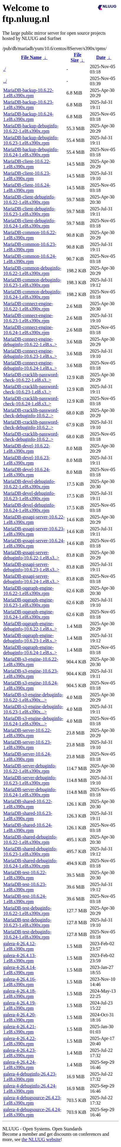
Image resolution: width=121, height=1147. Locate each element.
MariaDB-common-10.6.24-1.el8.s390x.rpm (29, 259)
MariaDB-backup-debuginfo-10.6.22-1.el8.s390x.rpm (31, 128)
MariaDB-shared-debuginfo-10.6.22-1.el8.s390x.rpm (30, 839)
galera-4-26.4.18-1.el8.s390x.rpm (19, 993)
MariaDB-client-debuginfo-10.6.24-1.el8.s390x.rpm (29, 223)
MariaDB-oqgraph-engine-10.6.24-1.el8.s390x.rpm (28, 614)
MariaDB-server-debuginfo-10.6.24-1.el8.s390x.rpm (29, 792)
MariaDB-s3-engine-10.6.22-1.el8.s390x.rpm (30, 662)
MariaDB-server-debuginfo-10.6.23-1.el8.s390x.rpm (29, 780)
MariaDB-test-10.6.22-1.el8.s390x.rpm (25, 875)
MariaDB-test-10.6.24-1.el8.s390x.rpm (25, 899)
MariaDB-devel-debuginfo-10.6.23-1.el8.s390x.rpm (29, 496)
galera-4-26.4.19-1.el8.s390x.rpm (19, 1005)
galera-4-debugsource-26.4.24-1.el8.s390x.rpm (32, 1112)
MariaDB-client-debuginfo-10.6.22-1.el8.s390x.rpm (29, 199)
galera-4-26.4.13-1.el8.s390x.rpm (19, 958)
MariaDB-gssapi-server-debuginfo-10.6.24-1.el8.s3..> (31, 579)
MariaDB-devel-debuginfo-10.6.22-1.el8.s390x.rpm (29, 484)
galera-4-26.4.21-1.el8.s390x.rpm (19, 1029)
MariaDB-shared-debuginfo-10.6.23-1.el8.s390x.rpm (30, 851)
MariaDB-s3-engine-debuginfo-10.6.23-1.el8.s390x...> (33, 709)
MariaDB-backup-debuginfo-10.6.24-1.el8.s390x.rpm (31, 152)
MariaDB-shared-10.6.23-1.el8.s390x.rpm (27, 816)
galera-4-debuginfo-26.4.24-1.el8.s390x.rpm (30, 1088)
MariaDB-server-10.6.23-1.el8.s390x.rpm (27, 745)
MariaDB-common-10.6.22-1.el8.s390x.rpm (29, 235)
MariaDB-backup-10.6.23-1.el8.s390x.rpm (28, 105)
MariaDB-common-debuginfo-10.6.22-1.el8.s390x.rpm (32, 270)
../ (5, 81)
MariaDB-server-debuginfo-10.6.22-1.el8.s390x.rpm (29, 768)
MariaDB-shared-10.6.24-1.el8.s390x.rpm (27, 828)
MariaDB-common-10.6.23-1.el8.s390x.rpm (29, 247)
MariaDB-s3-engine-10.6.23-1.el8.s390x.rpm (30, 673)
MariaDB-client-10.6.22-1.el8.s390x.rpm (26, 164)
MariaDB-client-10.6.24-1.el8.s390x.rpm (26, 188)
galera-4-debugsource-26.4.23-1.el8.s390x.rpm (32, 1100)
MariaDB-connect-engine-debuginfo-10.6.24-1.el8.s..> (30, 365)
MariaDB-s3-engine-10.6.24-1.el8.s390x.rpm (30, 685)
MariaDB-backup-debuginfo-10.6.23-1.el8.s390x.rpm (31, 140)
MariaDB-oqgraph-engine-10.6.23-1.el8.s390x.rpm (28, 602)
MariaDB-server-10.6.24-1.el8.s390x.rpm (27, 756)
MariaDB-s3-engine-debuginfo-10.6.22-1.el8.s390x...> (33, 697)
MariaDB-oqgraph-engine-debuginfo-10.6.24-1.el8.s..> (30, 650)
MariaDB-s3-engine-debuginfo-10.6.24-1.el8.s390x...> (33, 721)
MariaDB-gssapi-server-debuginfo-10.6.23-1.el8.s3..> (31, 567)
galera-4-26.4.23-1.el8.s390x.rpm (19, 1053)
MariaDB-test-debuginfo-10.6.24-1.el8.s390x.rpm (27, 934)
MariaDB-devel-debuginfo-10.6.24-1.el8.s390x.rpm (29, 508)
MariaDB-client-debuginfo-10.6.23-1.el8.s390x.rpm (29, 211)
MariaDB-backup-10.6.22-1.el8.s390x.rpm (28, 93)
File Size (76, 57)
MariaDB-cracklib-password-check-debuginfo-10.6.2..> (31, 413)
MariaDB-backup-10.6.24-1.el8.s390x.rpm (28, 116)
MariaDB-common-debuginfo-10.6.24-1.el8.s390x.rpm (32, 294)
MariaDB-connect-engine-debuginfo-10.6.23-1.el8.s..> (30, 353)
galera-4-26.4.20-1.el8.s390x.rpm (19, 1017)
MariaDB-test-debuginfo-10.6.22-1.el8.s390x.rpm (27, 911)
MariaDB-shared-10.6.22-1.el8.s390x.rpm (27, 804)
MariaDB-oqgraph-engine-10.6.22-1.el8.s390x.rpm (28, 591)
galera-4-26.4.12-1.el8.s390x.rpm (19, 946)
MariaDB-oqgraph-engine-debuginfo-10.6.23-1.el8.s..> (30, 638)
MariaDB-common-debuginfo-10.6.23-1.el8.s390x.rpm (32, 282)
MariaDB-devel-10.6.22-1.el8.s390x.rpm (26, 448)
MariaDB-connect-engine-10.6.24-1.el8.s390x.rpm (28, 330)
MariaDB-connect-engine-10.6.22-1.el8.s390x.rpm (28, 306)
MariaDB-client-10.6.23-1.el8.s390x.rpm (26, 176)
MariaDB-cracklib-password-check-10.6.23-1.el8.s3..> (31, 389)
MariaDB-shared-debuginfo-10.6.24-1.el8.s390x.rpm (30, 863)
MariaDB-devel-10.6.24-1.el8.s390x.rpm (26, 472)
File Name (31, 57)
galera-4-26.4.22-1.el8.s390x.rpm (19, 1041)
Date (101, 57)
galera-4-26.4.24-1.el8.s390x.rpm (19, 1065)
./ (4, 69)
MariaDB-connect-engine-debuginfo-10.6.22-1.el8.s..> (30, 342)
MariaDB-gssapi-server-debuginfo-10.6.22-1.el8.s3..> (31, 555)
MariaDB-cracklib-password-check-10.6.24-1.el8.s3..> (31, 401)
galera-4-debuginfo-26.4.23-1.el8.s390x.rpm (30, 1076)
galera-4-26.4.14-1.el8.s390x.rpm (19, 970)
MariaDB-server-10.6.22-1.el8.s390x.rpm (27, 733)
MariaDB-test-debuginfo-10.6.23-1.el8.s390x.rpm (27, 922)
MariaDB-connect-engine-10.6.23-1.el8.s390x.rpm (28, 318)
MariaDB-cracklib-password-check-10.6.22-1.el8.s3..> (31, 377)
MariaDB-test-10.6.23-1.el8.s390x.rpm (25, 887)
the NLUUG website (40, 1139)
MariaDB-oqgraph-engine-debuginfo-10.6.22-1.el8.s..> (30, 626)
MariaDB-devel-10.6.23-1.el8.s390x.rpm (26, 460)
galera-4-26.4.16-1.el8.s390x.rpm (19, 982)
